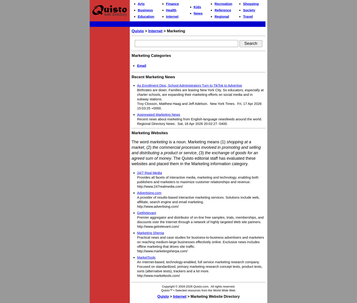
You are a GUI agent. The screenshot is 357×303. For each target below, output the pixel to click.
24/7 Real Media (149, 173)
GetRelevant (146, 213)
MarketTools (146, 257)
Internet (172, 16)
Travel (248, 16)
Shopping (251, 4)
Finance (172, 4)
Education (146, 16)
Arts (141, 4)
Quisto (138, 31)
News (198, 13)
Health (171, 10)
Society (249, 10)
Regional (221, 16)
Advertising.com (149, 193)
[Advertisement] (110, 97)
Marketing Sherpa (150, 233)
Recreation (223, 4)
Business (145, 10)
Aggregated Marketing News (158, 114)
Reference (222, 10)
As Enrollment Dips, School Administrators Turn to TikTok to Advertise (189, 85)
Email (141, 66)
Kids (197, 7)
